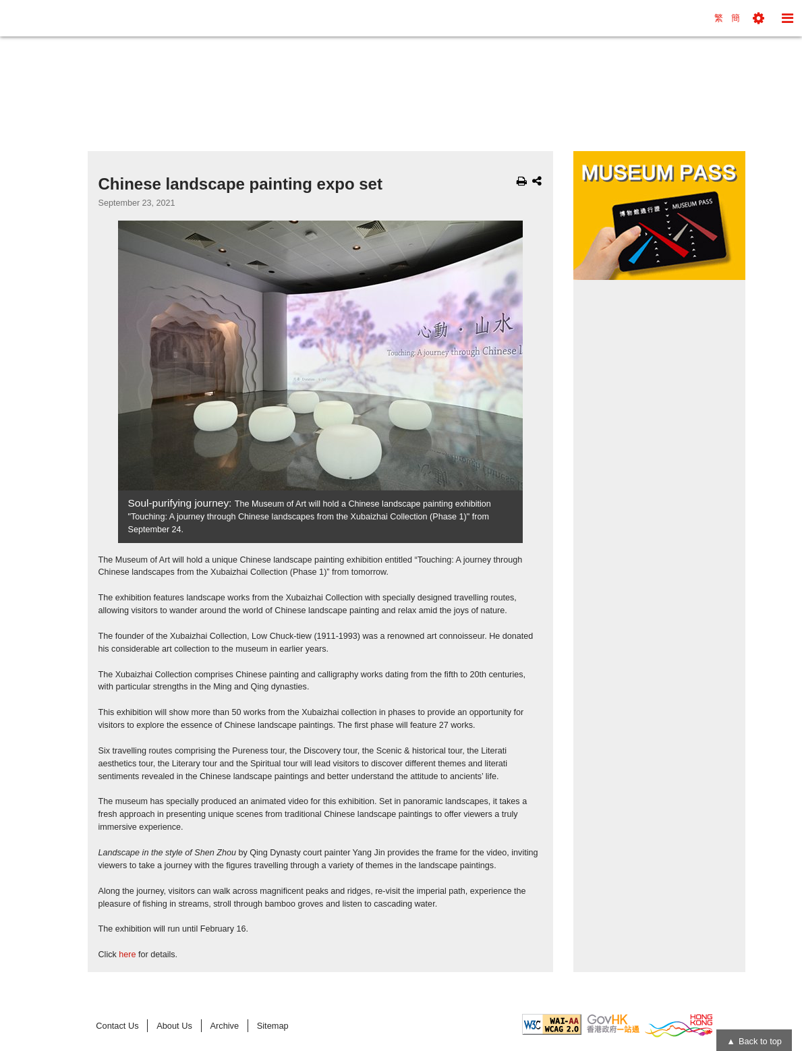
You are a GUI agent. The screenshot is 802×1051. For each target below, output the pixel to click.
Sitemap (273, 1026)
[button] (758, 18)
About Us (174, 1026)
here (127, 954)
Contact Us (117, 1026)
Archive (224, 1026)
